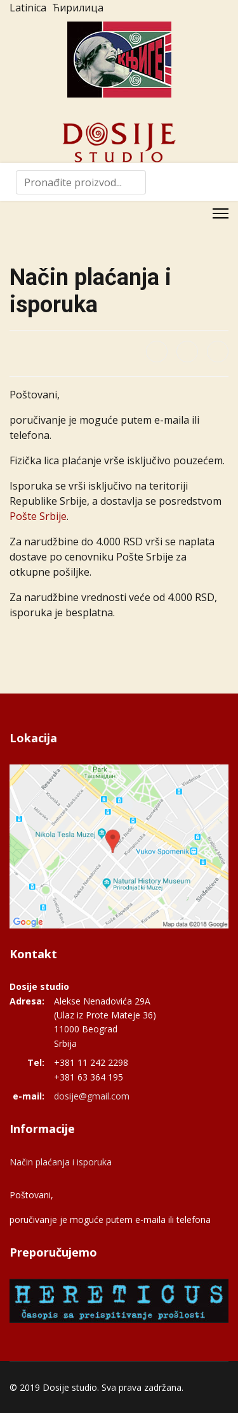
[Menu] (220, 213)
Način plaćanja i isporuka (61, 1162)
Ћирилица (77, 8)
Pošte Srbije (38, 516)
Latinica (28, 8)
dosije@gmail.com (91, 1096)
